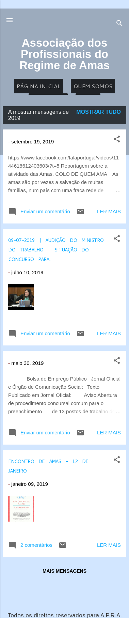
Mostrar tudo (98, 112)
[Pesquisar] (119, 24)
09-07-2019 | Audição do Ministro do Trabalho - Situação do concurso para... (55, 248)
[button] (117, 140)
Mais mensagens (64, 571)
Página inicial (38, 86)
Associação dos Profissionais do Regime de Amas (64, 54)
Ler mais (109, 211)
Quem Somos (93, 86)
